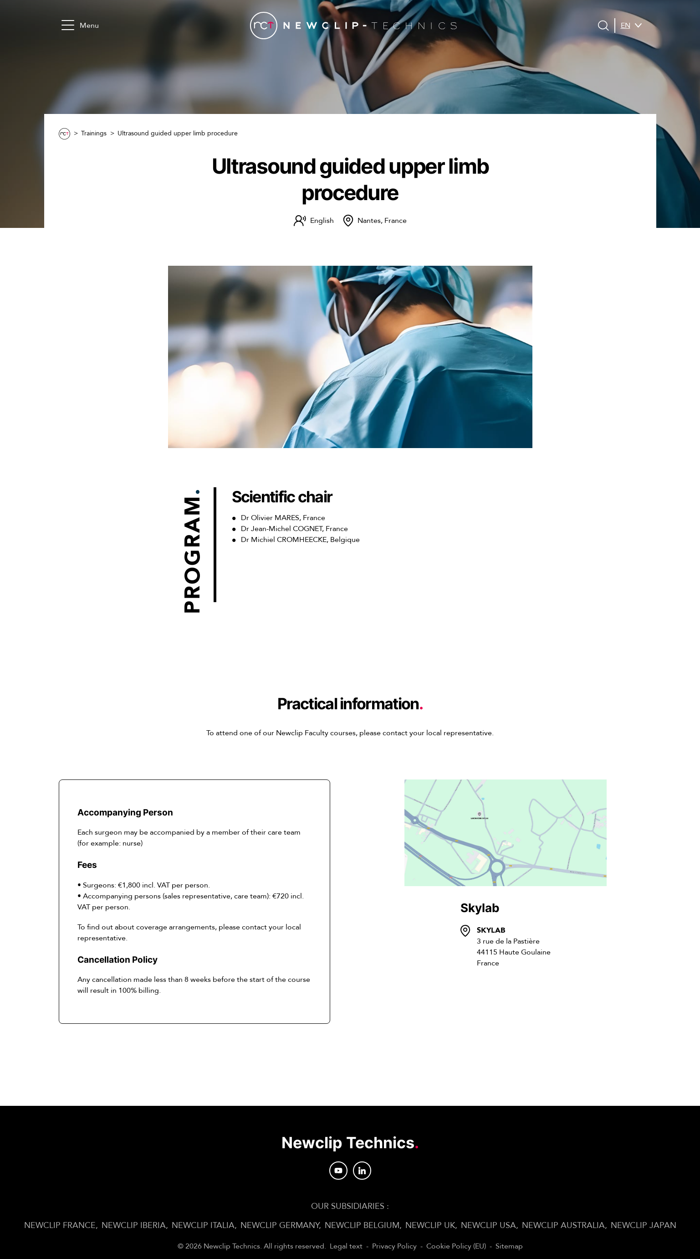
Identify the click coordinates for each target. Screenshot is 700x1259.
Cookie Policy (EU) (456, 1246)
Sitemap (509, 1246)
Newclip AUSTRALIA (563, 1225)
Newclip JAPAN (643, 1225)
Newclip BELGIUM (362, 1225)
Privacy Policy (394, 1246)
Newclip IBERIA (134, 1225)
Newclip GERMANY (279, 1225)
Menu (80, 25)
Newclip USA (488, 1225)
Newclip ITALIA (203, 1225)
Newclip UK (430, 1225)
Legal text (346, 1246)
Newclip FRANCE (60, 1225)
